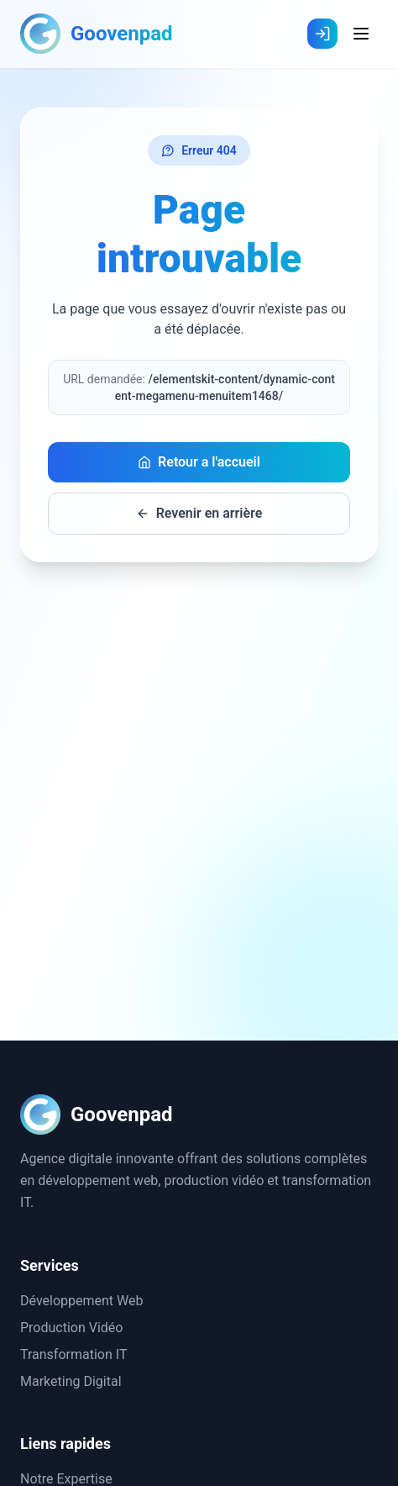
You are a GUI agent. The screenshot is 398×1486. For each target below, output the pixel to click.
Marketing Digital (71, 1381)
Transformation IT (73, 1354)
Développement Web (81, 1301)
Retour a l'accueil (199, 462)
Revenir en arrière (199, 513)
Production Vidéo (71, 1328)
